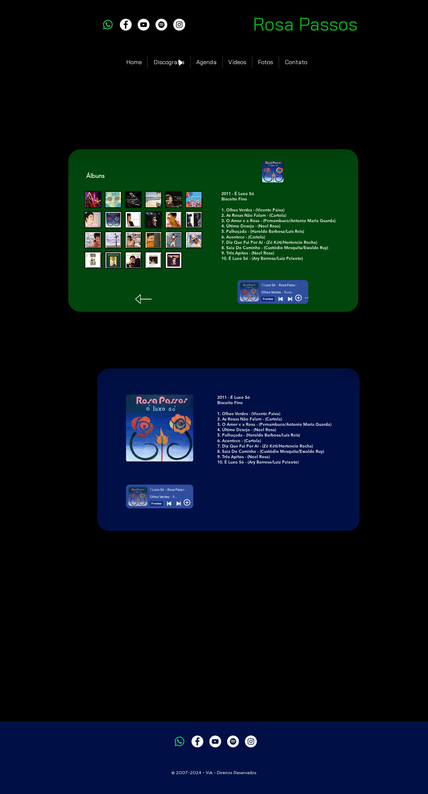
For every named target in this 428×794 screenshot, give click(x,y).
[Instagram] (179, 25)
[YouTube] (144, 25)
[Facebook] (126, 25)
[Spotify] (161, 25)
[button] (113, 219)
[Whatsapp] (108, 25)
